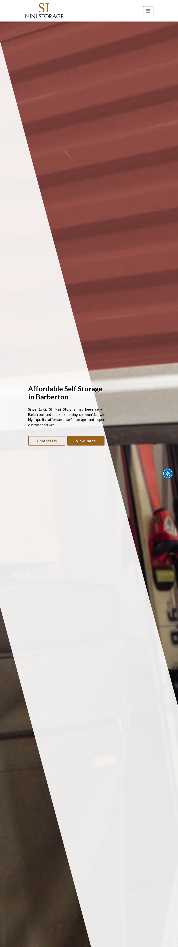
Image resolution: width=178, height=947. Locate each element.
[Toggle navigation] (148, 11)
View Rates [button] (86, 440)
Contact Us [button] (47, 440)
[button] (167, 473)
